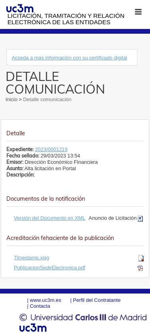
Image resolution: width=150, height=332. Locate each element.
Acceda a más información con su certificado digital (69, 58)
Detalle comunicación (46, 99)
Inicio (12, 99)
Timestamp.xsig (31, 258)
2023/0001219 (51, 149)
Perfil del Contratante (97, 300)
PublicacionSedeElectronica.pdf (49, 268)
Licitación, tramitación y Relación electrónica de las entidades (66, 19)
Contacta (40, 306)
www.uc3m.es (45, 300)
